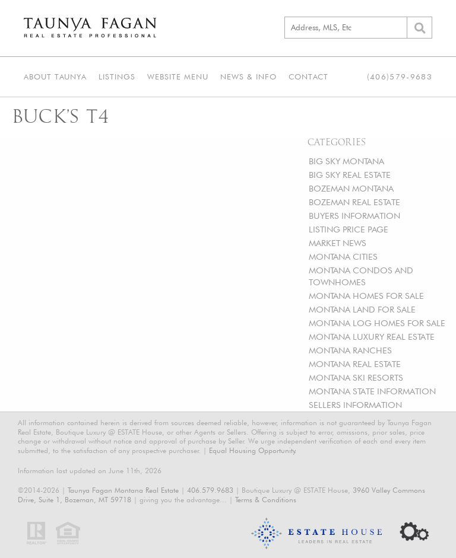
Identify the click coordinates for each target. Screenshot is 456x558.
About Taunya (55, 76)
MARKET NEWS (337, 243)
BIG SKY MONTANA (346, 161)
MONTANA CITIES (343, 256)
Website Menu (177, 76)
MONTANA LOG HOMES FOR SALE (377, 323)
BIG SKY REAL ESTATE (350, 175)
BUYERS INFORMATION (354, 216)
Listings (117, 76)
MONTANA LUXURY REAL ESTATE (372, 336)
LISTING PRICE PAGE (348, 229)
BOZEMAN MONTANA (351, 188)
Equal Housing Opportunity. (253, 450)
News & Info (248, 76)
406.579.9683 (210, 490)
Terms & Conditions (265, 499)
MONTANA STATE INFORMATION (372, 391)
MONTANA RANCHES (350, 350)
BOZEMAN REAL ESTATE (354, 202)
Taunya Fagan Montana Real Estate (123, 490)
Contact (308, 76)
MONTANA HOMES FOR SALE (366, 296)
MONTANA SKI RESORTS (356, 377)
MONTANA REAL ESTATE (355, 364)
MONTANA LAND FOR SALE (362, 309)
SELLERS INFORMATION (355, 405)
